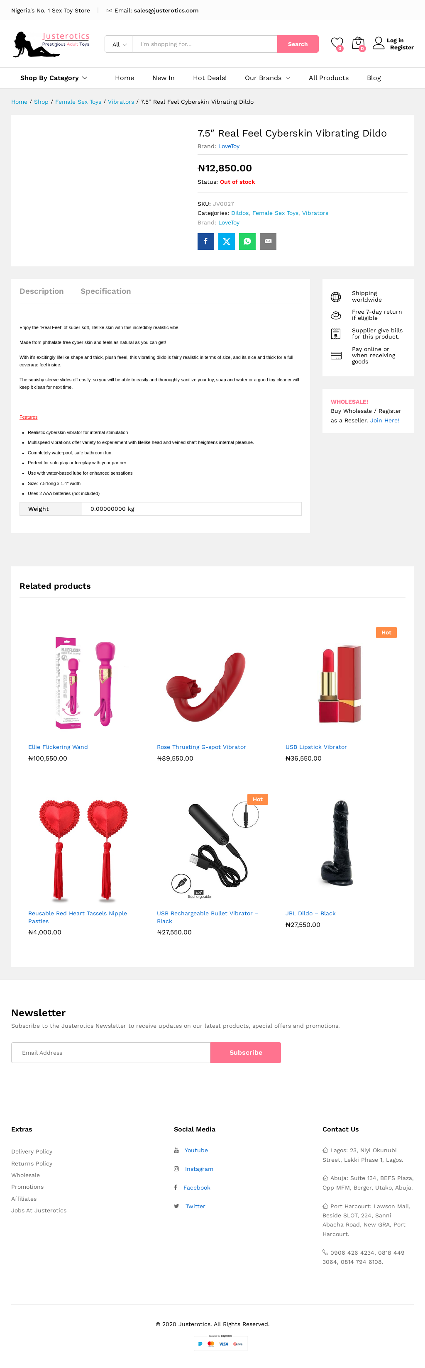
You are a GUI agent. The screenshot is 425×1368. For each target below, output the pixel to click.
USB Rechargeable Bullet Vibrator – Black (208, 917)
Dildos (240, 213)
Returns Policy (31, 1163)
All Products (329, 78)
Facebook (196, 1187)
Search (298, 44)
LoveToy (228, 146)
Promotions (27, 1186)
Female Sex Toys (275, 213)
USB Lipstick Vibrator (316, 747)
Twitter (195, 1206)
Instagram (199, 1169)
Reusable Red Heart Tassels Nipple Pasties (77, 917)
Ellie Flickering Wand (58, 747)
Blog (374, 78)
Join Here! (384, 420)
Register (402, 47)
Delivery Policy (31, 1151)
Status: (208, 181)
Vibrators (315, 213)
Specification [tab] (106, 291)
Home (124, 78)
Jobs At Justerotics (38, 1210)
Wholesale (25, 1175)
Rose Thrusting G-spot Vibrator (201, 747)
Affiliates (24, 1198)
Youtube (196, 1150)
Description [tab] (42, 291)
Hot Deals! (210, 78)
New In (163, 78)
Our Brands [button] (263, 78)
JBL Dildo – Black (311, 913)
